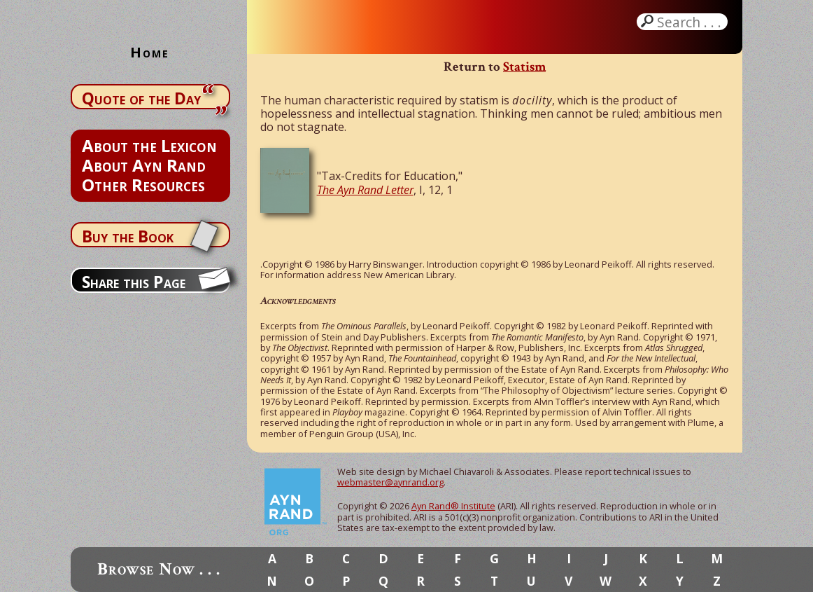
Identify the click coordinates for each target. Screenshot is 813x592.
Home (149, 52)
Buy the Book (128, 236)
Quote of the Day (141, 98)
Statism (524, 67)
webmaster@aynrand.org (390, 482)
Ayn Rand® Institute (453, 506)
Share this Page (133, 281)
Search (690, 21)
